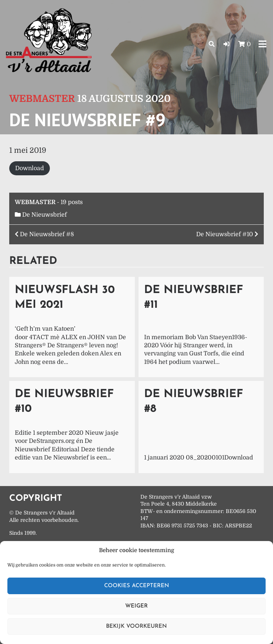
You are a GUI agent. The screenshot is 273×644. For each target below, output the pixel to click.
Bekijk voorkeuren (136, 626)
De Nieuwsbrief (44, 214)
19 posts (72, 202)
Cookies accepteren (136, 586)
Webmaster (42, 98)
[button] (226, 44)
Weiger (136, 606)
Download (29, 168)
